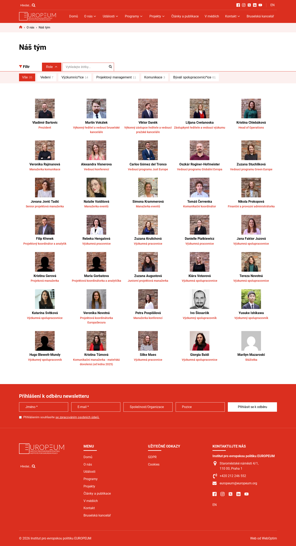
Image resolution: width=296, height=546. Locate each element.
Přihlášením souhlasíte (61, 417)
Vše (27, 77)
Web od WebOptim (263, 538)
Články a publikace (185, 16)
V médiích (212, 16)
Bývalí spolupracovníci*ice (194, 77)
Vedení (46, 77)
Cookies (153, 464)
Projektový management (116, 77)
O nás (90, 16)
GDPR (152, 457)
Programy (134, 16)
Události (111, 16)
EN (272, 5)
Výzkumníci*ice (74, 77)
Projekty (157, 16)
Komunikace (154, 77)
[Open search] (28, 5)
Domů (73, 16)
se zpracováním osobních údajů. (77, 417)
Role (51, 67)
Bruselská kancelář (260, 16)
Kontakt (233, 16)
